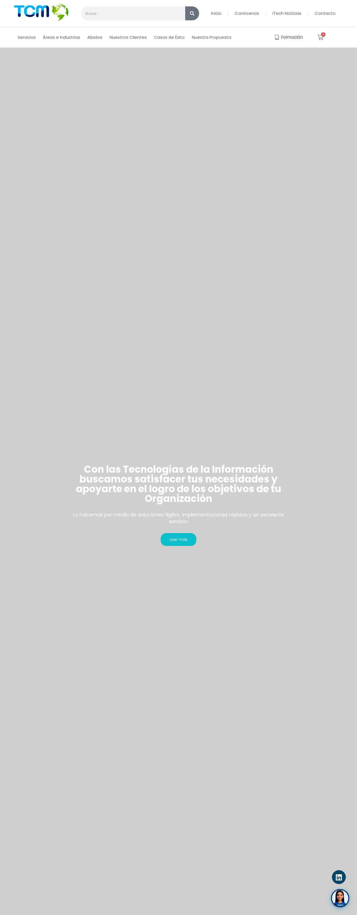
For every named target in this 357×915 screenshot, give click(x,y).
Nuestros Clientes (128, 37)
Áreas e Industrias (61, 37)
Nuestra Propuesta (211, 37)
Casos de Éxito (169, 37)
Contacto (325, 13)
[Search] (192, 13)
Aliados (94, 37)
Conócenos (247, 13)
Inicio (216, 13)
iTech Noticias (286, 13)
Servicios (27, 37)
